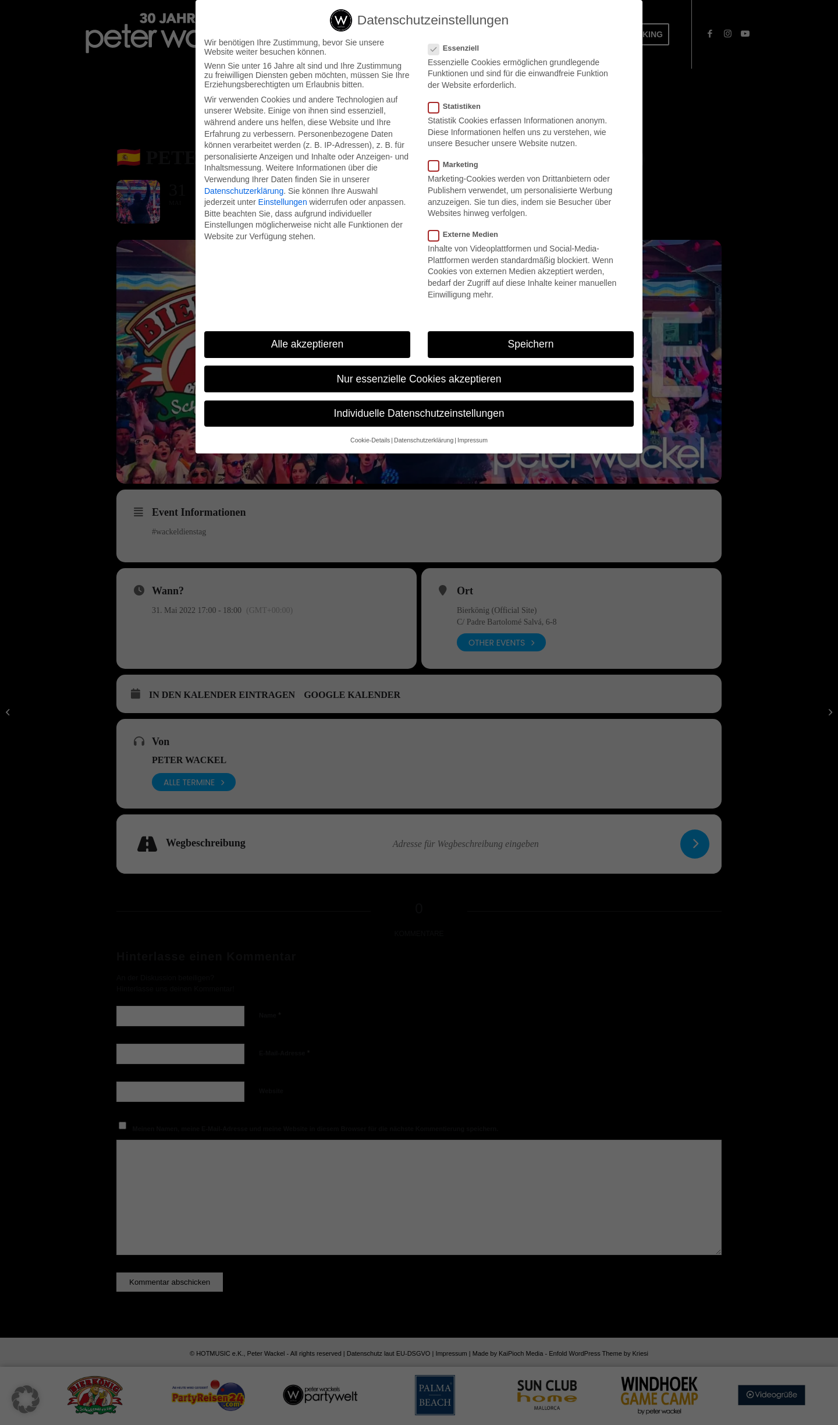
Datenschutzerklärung (243, 191)
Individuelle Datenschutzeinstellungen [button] (419, 414)
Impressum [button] (472, 440)
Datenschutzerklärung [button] (423, 440)
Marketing (458, 165)
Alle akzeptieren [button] (307, 344)
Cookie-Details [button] (370, 440)
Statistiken (459, 106)
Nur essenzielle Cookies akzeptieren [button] (418, 379)
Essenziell (458, 48)
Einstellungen (282, 202)
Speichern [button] (531, 344)
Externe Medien (468, 235)
